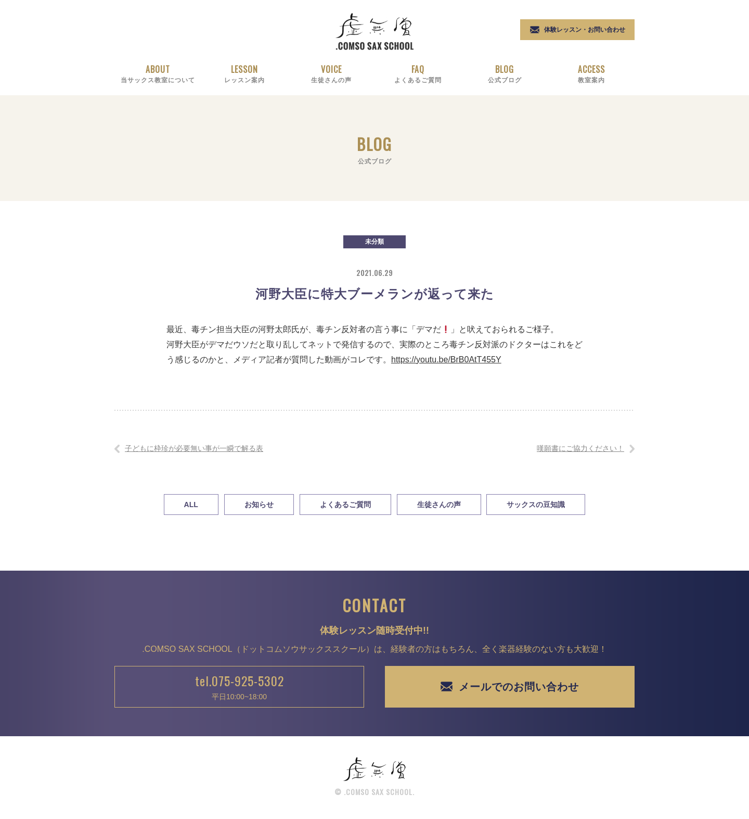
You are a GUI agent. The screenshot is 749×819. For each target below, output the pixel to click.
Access (591, 73)
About (157, 73)
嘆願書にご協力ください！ (580, 448)
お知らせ (259, 504)
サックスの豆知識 (536, 504)
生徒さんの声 (439, 504)
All (191, 504)
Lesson (244, 73)
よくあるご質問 (345, 504)
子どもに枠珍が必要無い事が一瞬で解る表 (194, 448)
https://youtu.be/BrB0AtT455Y (446, 359)
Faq (417, 73)
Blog (504, 73)
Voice (331, 73)
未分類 (374, 241)
